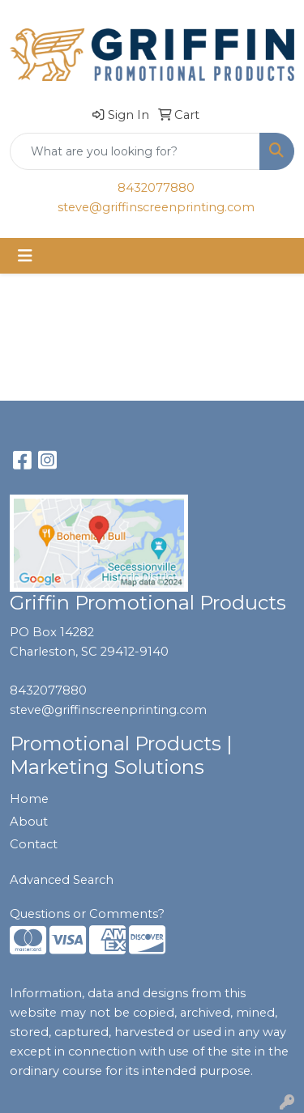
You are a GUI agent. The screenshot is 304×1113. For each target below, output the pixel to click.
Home (29, 799)
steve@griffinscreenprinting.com (156, 207)
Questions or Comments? (87, 914)
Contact (34, 844)
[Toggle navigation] (25, 255)
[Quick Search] (135, 151)
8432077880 (156, 188)
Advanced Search (61, 880)
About (29, 821)
